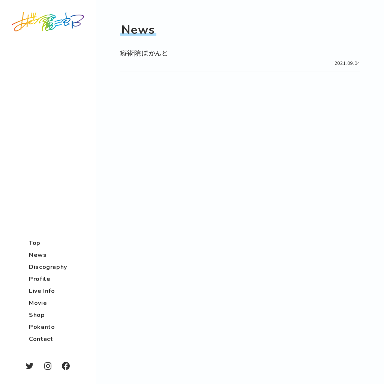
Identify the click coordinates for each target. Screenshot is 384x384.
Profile (39, 279)
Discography (48, 267)
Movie (38, 303)
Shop (37, 315)
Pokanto (42, 327)
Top (34, 243)
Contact (41, 339)
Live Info (42, 291)
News (38, 255)
